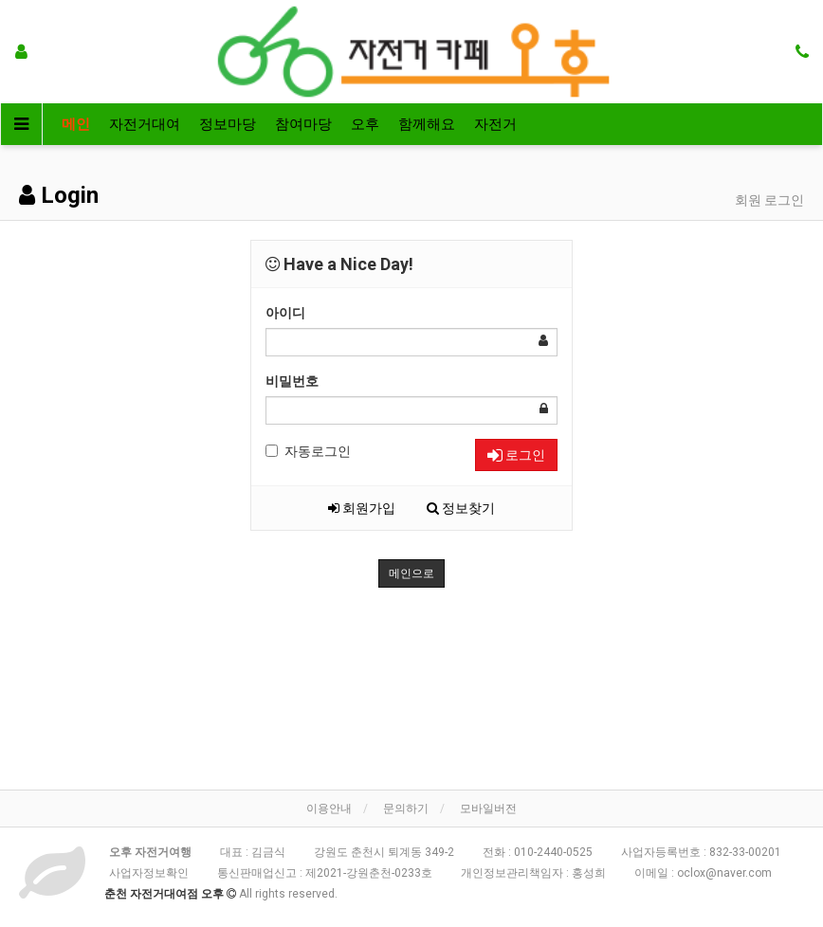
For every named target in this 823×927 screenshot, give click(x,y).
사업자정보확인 (149, 873)
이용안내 (329, 808)
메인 (76, 124)
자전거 (495, 124)
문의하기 (406, 808)
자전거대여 (144, 124)
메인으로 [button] (411, 573)
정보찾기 (461, 508)
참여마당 (303, 124)
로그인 (516, 455)
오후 (365, 124)
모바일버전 (488, 808)
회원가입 (361, 508)
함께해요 (426, 124)
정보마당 (227, 124)
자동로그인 (308, 451)
